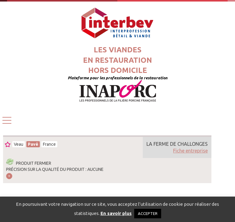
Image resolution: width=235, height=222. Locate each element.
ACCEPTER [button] (147, 213)
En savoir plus (116, 213)
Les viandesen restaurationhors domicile (117, 60)
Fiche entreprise (190, 150)
